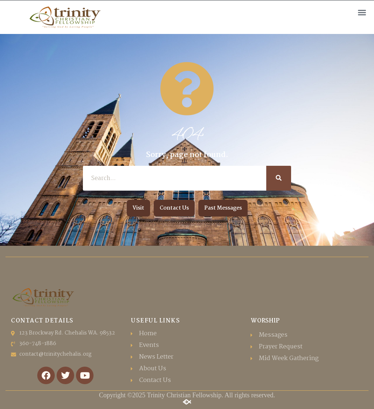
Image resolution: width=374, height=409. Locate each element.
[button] (362, 12)
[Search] (278, 178)
